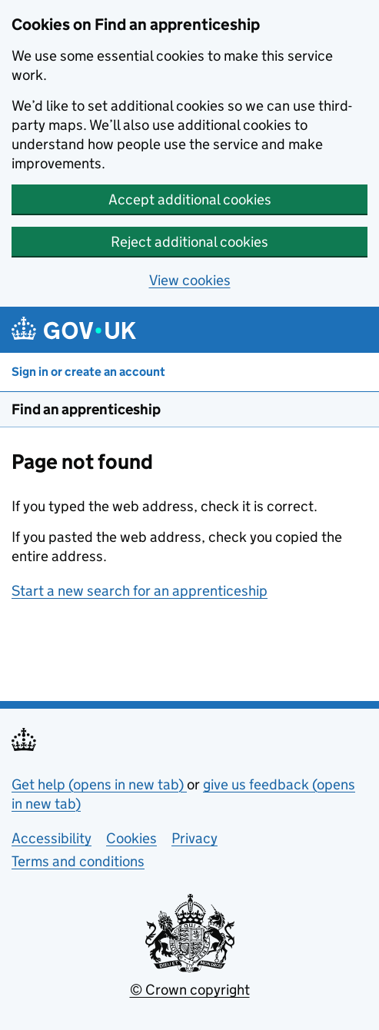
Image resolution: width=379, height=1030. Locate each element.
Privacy (194, 838)
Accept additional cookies (189, 199)
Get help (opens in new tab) (99, 784)
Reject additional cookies (189, 242)
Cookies (131, 838)
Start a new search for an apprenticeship (140, 591)
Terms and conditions (78, 861)
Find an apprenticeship (86, 409)
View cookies (190, 280)
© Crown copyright (190, 989)
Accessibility (51, 838)
